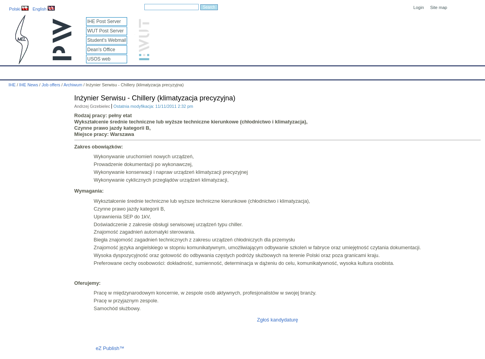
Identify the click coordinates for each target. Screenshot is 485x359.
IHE (10, 71)
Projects (226, 71)
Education (162, 71)
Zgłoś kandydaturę (277, 320)
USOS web (98, 59)
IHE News (68, 71)
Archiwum (72, 84)
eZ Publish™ (110, 348)
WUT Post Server (105, 31)
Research (195, 71)
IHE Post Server (104, 21)
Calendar (36, 71)
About (97, 71)
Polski (19, 9)
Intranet (324, 71)
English (43, 9)
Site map (438, 7)
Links (299, 71)
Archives (256, 71)
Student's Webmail (106, 40)
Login (418, 7)
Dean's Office (101, 49)
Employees (127, 71)
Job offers (50, 84)
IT (279, 71)
